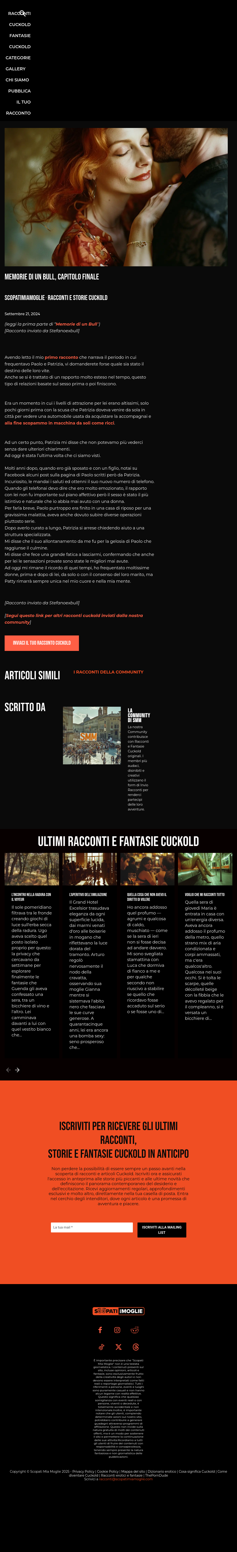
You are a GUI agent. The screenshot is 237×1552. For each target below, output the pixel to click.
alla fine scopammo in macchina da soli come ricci (59, 423)
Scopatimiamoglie (25, 298)
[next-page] (17, 1077)
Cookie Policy (108, 1528)
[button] (22, 14)
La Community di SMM (139, 723)
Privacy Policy (83, 1528)
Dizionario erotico (162, 1528)
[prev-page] (8, 1077)
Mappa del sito (133, 1528)
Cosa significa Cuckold (197, 1528)
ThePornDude (156, 1532)
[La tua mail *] (92, 1260)
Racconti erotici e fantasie (122, 1532)
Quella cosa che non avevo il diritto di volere (147, 905)
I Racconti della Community (108, 672)
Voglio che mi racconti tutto (205, 902)
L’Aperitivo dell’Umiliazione (88, 902)
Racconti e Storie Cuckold (77, 298)
